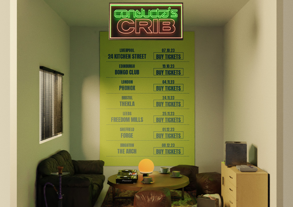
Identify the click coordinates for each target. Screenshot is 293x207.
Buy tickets (168, 56)
